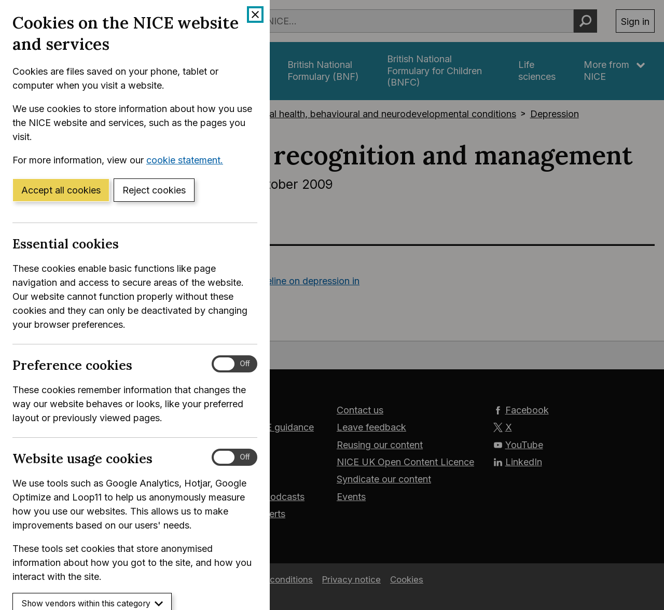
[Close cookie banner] (255, 14)
